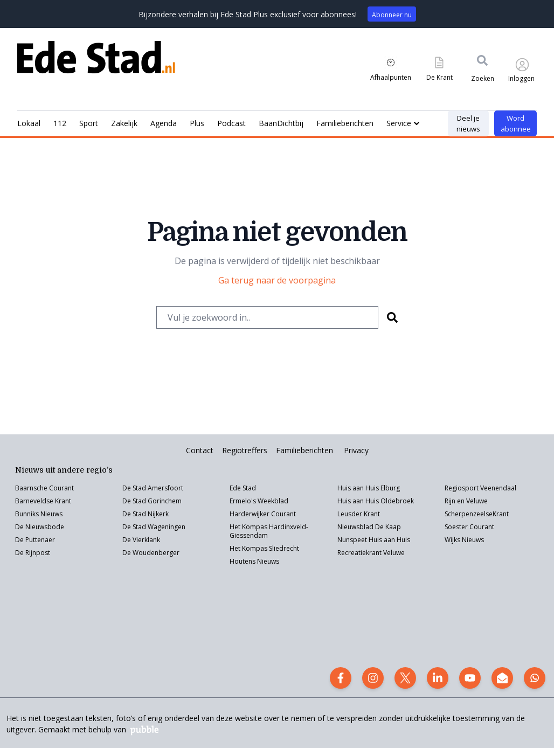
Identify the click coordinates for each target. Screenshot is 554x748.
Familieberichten (304, 450)
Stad (139, 526)
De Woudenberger (150, 552)
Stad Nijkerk (151, 513)
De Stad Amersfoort (152, 488)
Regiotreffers (244, 450)
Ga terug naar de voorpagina (277, 280)
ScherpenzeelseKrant (477, 513)
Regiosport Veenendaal (480, 488)
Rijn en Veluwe (466, 500)
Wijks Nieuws (464, 539)
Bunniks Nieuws (39, 513)
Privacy (356, 450)
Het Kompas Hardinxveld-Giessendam (269, 531)
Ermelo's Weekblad (259, 500)
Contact (199, 450)
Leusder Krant (358, 513)
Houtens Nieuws (254, 561)
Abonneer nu (392, 14)
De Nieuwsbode (39, 526)
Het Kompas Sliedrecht (264, 548)
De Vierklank (141, 539)
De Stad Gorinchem (152, 500)
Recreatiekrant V (362, 552)
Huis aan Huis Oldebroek (375, 500)
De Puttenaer (35, 539)
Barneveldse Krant (43, 500)
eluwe (396, 552)
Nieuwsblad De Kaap (369, 526)
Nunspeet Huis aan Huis (373, 539)
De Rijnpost (32, 552)
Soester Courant (469, 526)
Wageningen (165, 526)
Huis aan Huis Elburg (368, 488)
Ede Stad (243, 488)
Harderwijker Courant (263, 513)
